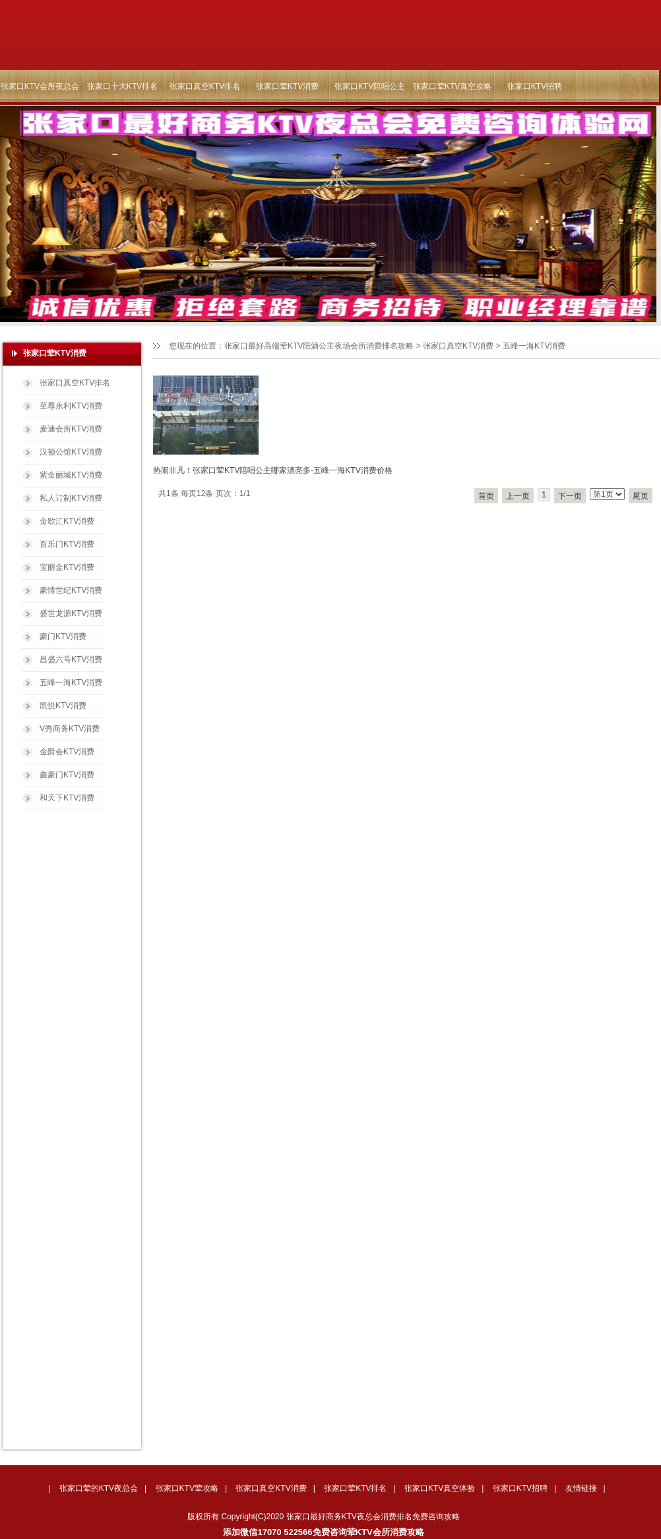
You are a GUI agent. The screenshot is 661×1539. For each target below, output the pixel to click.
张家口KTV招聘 (534, 86)
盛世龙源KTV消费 (71, 613)
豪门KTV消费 (63, 636)
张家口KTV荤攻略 (187, 1488)
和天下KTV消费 (67, 797)
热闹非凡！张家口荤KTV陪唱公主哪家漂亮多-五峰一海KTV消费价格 (273, 470)
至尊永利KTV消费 (71, 405)
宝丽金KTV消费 (67, 567)
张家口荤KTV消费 (287, 86)
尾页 (640, 496)
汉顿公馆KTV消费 (71, 452)
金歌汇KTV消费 (67, 521)
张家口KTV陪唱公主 (369, 86)
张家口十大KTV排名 (122, 86)
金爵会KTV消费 (67, 751)
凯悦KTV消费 (63, 705)
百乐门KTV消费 (67, 544)
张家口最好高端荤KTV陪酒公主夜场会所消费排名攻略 (319, 345)
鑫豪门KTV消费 (67, 774)
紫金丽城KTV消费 (71, 475)
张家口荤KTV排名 (355, 1488)
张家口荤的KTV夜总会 (98, 1488)
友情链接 (581, 1488)
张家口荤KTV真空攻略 (452, 86)
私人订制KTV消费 (71, 498)
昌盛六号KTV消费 (71, 659)
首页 (486, 496)
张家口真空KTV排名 (205, 86)
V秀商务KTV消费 (70, 728)
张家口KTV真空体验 (439, 1488)
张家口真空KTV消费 (458, 345)
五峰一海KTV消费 (71, 682)
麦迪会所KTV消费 (71, 429)
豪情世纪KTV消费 (71, 590)
